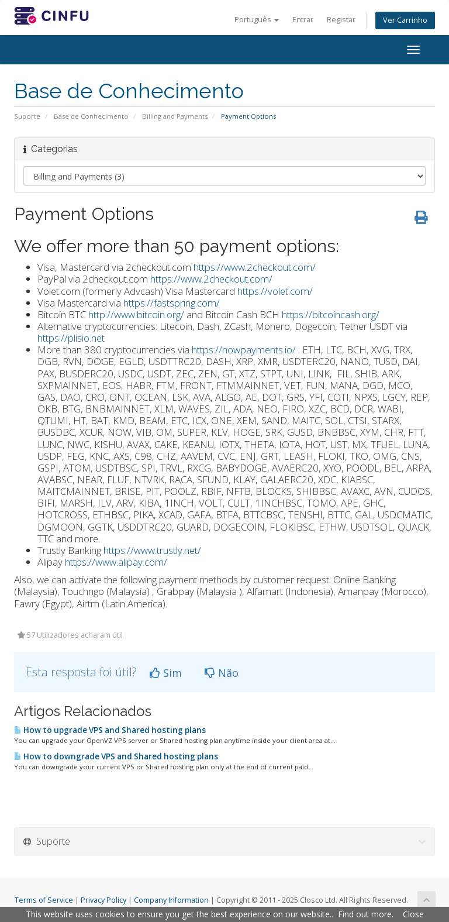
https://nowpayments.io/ (244, 349)
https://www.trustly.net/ (152, 550)
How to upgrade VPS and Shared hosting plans (110, 730)
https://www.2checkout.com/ (255, 267)
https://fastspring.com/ (171, 302)
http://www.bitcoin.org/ (136, 314)
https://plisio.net (71, 338)
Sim (166, 673)
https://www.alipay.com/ (116, 562)
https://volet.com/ (275, 291)
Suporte (27, 116)
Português (256, 20)
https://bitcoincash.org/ (330, 314)
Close (413, 914)
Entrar (302, 20)
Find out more (365, 914)
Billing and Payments (175, 116)
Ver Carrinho (405, 20)
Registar (341, 20)
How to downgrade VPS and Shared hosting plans (116, 756)
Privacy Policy (103, 900)
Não (222, 673)
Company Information (171, 900)
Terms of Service (44, 900)
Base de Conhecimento (91, 116)
